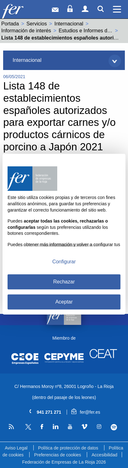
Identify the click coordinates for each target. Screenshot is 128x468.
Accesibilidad (104, 454)
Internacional (68, 23)
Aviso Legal (16, 447)
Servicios (36, 23)
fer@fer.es (85, 412)
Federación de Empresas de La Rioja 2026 (64, 462)
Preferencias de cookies (57, 454)
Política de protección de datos (68, 447)
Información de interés (26, 30)
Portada (10, 23)
